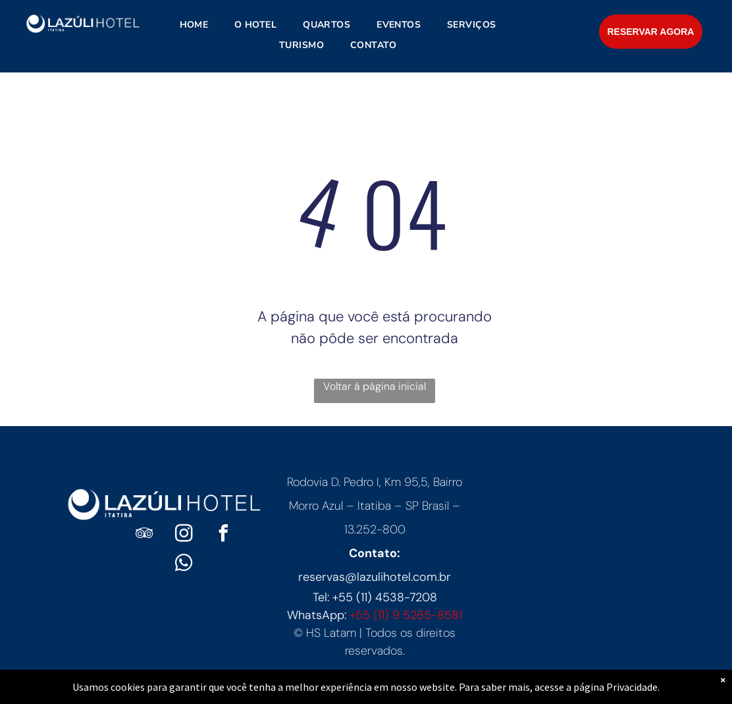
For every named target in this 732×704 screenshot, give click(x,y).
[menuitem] (194, 24)
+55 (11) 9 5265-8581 (406, 615)
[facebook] (223, 535)
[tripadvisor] (144, 535)
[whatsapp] (183, 565)
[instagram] (183, 535)
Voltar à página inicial (374, 386)
